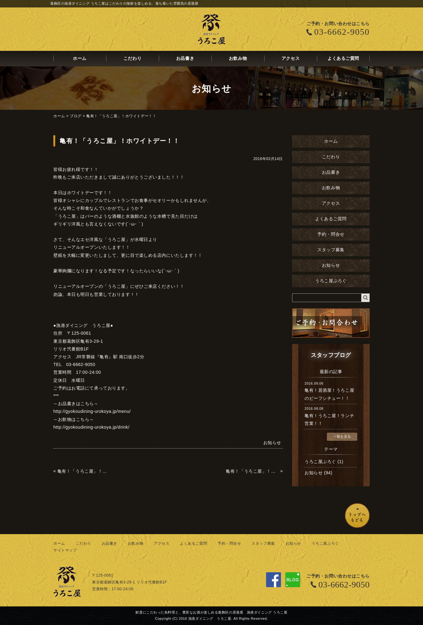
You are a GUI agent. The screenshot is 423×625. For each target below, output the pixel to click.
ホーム (80, 58)
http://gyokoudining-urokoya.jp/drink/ (91, 427)
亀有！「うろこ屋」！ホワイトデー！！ (121, 116)
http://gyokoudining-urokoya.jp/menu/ (92, 411)
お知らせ (331, 265)
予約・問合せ (330, 234)
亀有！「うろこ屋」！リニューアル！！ (252, 471)
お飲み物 (238, 58)
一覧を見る (342, 436)
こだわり (132, 58)
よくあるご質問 (343, 58)
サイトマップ (65, 550)
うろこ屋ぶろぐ (331, 281)
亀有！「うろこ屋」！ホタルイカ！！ (83, 471)
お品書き (185, 58)
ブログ (76, 116)
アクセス (291, 58)
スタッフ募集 (330, 250)
